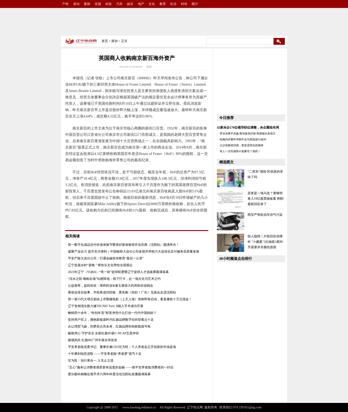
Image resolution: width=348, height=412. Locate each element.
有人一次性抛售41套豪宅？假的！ (240, 151)
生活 (173, 4)
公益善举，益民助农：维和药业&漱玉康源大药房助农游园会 (110, 285)
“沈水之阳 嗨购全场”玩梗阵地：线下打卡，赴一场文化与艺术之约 (114, 278)
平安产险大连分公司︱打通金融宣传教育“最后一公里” (106, 258)
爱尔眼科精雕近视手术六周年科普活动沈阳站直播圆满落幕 (109, 374)
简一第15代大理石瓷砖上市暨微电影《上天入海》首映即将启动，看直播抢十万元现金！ (130, 299)
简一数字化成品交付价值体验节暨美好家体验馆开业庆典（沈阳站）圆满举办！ (123, 244)
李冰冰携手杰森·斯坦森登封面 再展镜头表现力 (248, 133)
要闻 (87, 4)
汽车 (119, 4)
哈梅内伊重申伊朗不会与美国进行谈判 (243, 139)
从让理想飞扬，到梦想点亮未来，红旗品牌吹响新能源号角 (109, 326)
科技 (108, 4)
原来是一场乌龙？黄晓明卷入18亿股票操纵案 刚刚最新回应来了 (265, 198)
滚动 (76, 4)
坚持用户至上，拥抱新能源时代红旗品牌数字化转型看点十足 (111, 319)
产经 (65, 4)
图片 (195, 4)
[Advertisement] (174, 21)
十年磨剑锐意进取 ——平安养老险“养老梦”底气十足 (105, 353)
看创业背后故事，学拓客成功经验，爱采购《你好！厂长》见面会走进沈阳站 (122, 292)
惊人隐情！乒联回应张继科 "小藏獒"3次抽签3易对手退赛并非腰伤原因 (265, 242)
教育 (162, 4)
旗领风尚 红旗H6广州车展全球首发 (92, 340)
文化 (152, 4)
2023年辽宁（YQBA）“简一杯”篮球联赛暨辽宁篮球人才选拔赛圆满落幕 (118, 272)
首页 (105, 41)
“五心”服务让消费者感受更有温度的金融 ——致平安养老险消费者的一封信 (120, 367)
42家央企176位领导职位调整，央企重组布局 (248, 127)
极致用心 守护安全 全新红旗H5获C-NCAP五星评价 (103, 333)
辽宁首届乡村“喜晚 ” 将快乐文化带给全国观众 (100, 265)
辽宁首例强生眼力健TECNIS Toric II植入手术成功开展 (105, 306)
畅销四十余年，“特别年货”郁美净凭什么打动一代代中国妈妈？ (112, 313)
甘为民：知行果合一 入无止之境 (90, 360)
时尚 (184, 4)
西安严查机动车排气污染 (265, 214)
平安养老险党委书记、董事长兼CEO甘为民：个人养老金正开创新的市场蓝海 (122, 347)
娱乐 (130, 4)
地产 (141, 4)
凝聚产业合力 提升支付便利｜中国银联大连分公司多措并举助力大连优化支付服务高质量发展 (133, 251)
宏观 (98, 4)
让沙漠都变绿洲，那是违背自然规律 (241, 145)
